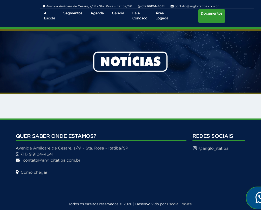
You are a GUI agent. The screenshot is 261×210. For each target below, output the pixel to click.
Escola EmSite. (179, 204)
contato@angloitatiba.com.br (48, 160)
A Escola (49, 15)
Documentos (211, 13)
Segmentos (72, 13)
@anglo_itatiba (210, 148)
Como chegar (31, 172)
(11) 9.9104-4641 (34, 154)
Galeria (118, 13)
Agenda (97, 13)
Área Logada (161, 15)
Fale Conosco (139, 15)
